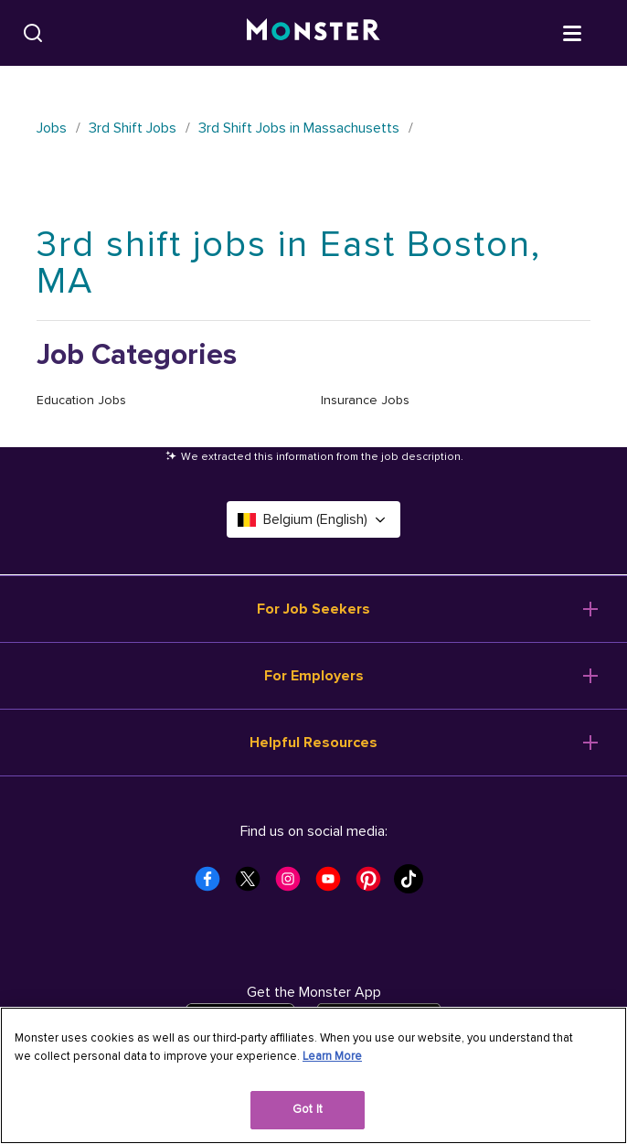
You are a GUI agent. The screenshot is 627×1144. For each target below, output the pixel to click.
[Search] (33, 33)
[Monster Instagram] (293, 884)
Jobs (52, 128)
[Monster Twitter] (253, 884)
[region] (313, 1075)
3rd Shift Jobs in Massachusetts (298, 128)
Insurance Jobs (365, 400)
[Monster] (313, 33)
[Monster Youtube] (334, 884)
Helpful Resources (313, 742)
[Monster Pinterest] (374, 884)
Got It (307, 1109)
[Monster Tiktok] (414, 884)
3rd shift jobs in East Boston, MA (289, 263)
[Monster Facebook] (213, 884)
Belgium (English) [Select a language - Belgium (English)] (313, 519)
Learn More (332, 1056)
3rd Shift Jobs (132, 128)
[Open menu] (590, 32)
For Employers (314, 676)
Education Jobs (81, 400)
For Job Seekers (313, 609)
